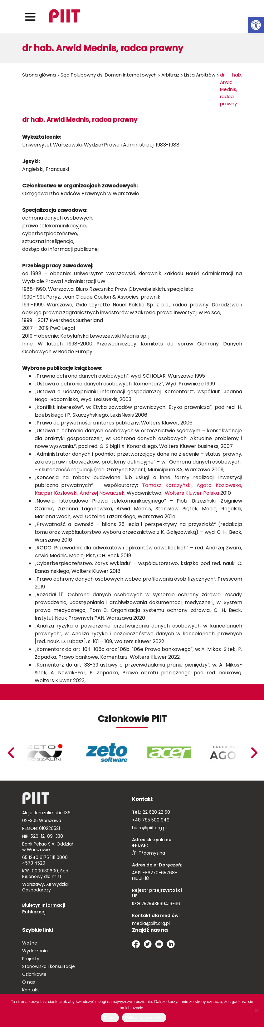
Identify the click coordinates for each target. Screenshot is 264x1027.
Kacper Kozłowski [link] (56, 493)
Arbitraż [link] (170, 75)
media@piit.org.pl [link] (151, 923)
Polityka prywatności (144, 1017)
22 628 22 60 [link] (155, 812)
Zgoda (110, 1017)
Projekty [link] (30, 958)
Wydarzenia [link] (35, 951)
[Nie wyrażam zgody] (256, 1010)
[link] (256, 25)
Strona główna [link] (39, 75)
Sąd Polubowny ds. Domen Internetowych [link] (109, 75)
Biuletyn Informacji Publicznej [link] (43, 908)
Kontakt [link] (30, 990)
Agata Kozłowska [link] (219, 485)
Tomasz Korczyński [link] (167, 485)
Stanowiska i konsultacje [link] (48, 966)
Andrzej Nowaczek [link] (102, 493)
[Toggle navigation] (30, 17)
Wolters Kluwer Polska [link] (192, 493)
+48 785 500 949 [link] (150, 820)
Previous (254, 753)
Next (10, 753)
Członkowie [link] (34, 974)
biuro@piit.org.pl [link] (149, 828)
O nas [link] (28, 982)
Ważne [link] (29, 943)
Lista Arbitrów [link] (199, 75)
